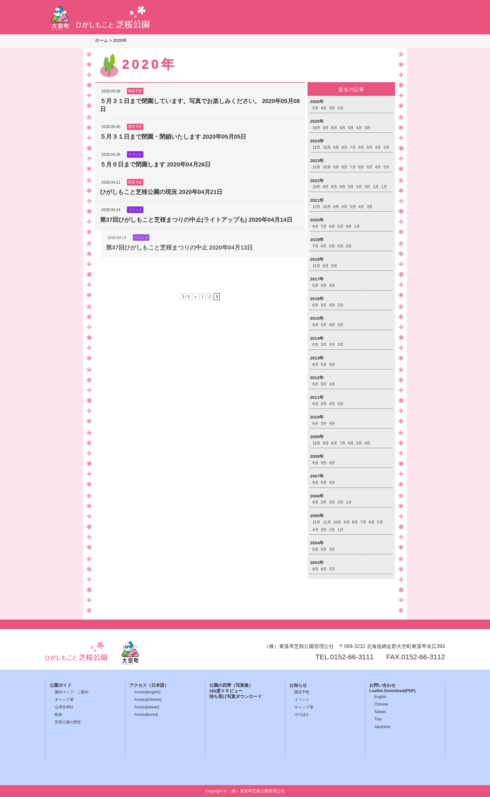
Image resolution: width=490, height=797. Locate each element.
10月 (316, 128)
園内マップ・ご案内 (71, 692)
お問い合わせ (382, 685)
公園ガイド (61, 685)
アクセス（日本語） (149, 685)
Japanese (382, 727)
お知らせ (298, 685)
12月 (316, 147)
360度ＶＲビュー (226, 691)
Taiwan (380, 712)
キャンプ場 (64, 699)
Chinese (381, 704)
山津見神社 (64, 707)
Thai (378, 719)
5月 (315, 108)
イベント (301, 699)
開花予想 (301, 692)
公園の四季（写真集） (231, 685)
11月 (327, 522)
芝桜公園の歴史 (68, 722)
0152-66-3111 (352, 657)
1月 (384, 187)
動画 (58, 714)
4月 (324, 108)
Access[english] (147, 692)
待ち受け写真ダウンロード (235, 696)
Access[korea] (146, 714)
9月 (326, 128)
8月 (334, 128)
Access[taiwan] (146, 707)
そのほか (301, 714)
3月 (332, 108)
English (380, 697)
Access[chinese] (148, 699)
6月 (343, 128)
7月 (353, 147)
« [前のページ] (195, 297)
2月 (340, 108)
